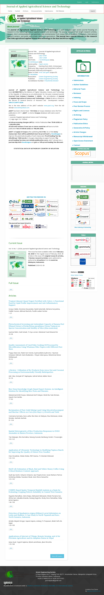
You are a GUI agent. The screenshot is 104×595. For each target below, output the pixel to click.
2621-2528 (43, 58)
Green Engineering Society (48, 77)
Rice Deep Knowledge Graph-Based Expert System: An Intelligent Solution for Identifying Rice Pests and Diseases (36, 390)
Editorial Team (80, 89)
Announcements (36, 11)
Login (86, 2)
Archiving (77, 115)
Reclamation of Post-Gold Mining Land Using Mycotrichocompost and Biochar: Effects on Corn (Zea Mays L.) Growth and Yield (36, 411)
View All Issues (57, 556)
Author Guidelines (81, 84)
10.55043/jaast (44, 60)
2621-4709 (42, 56)
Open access (43, 64)
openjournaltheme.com (94, 591)
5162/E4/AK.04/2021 (51, 81)
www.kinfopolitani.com (21, 108)
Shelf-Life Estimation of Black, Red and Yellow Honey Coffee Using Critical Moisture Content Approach (36, 470)
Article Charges (80, 132)
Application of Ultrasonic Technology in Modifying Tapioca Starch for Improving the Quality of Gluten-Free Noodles (36, 451)
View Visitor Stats (77, 275)
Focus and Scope (80, 102)
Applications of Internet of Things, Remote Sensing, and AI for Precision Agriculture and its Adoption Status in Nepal (34, 537)
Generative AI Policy (82, 128)
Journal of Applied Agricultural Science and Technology (39, 6)
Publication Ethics (81, 123)
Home (10, 11)
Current (17, 11)
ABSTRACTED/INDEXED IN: (36, 197)
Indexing (77, 97)
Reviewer (77, 93)
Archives (25, 11)
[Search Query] (79, 11)
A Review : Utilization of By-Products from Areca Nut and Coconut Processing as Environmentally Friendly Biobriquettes (36, 371)
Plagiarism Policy (80, 119)
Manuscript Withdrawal (83, 136)
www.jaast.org (49, 106)
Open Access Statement (83, 141)
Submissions (95, 2)
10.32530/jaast (33, 62)
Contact (77, 145)
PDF (11, 289)
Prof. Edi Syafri (44, 72)
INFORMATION (83, 76)
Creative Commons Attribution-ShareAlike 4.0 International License (50, 586)
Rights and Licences (81, 110)
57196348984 (32, 74)
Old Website (60, 11)
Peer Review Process (82, 106)
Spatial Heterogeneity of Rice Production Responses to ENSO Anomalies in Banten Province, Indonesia (34, 432)
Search (93, 11)
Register (79, 2)
